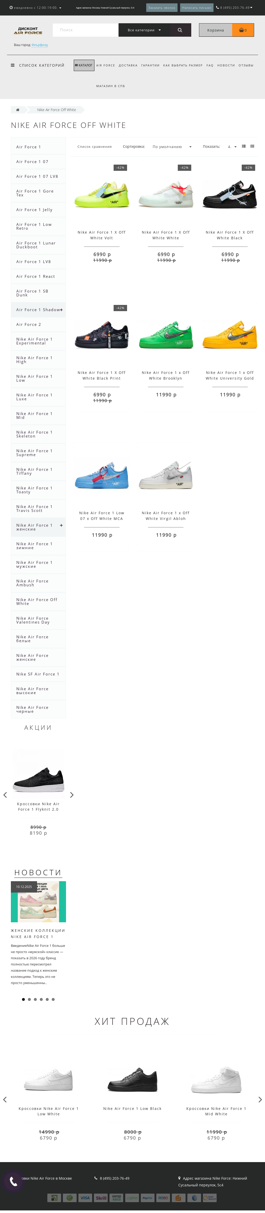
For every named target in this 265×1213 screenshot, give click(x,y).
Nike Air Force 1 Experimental (34, 341)
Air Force (105, 65)
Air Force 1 (28, 146)
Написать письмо (196, 7)
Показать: (211, 146)
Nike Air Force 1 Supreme (34, 452)
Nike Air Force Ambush (32, 582)
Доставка (129, 65)
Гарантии (152, 65)
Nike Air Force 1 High (34, 359)
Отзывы (103, 86)
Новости (230, 65)
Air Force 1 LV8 (33, 261)
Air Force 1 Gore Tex (35, 192)
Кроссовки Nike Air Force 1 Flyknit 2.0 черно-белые (38, 809)
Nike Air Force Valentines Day (33, 620)
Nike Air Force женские (32, 657)
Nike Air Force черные (32, 709)
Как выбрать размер (185, 65)
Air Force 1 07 (32, 161)
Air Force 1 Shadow (38, 309)
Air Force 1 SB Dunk (32, 292)
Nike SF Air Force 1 (38, 674)
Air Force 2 (28, 324)
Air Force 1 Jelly (34, 209)
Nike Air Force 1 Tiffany (34, 471)
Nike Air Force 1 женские (34, 527)
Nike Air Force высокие (32, 690)
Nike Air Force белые (32, 638)
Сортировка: (134, 146)
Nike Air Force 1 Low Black (132, 1108)
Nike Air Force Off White (36, 601)
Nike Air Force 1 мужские (34, 564)
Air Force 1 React (35, 276)
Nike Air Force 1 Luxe (34, 396)
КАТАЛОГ (83, 65)
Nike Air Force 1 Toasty (34, 489)
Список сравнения (95, 146)
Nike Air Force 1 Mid (34, 415)
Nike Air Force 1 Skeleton (34, 434)
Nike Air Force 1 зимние (34, 545)
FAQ (213, 65)
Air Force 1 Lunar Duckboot (36, 244)
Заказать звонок (161, 7)
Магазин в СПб (130, 86)
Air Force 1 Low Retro (34, 226)
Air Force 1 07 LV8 (37, 176)
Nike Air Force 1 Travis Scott (34, 508)
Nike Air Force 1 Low (34, 378)
